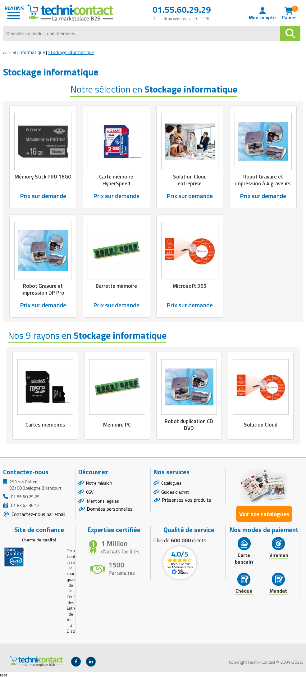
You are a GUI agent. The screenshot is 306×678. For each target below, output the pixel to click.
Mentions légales (102, 501)
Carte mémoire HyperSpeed (116, 180)
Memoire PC (117, 425)
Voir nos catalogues (264, 513)
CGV (90, 492)
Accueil (9, 52)
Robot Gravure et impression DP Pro (42, 289)
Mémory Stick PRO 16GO (43, 177)
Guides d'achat (175, 492)
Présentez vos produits (186, 500)
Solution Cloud (260, 425)
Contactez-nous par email (37, 514)
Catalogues (171, 483)
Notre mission (99, 483)
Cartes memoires (45, 425)
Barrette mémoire (116, 286)
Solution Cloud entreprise (190, 180)
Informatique (32, 52)
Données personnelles (110, 509)
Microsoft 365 (190, 286)
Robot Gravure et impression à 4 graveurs (263, 180)
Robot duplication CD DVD (189, 424)
